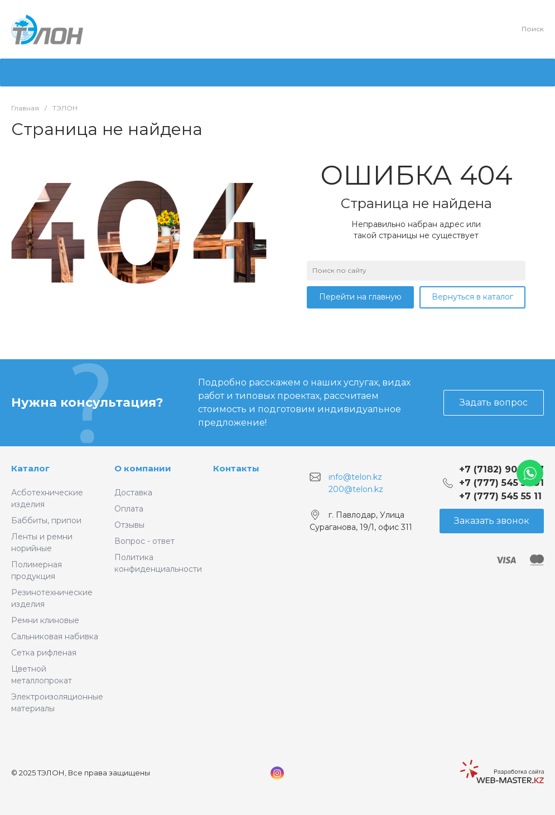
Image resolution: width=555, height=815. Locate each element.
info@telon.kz (355, 477)
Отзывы (129, 525)
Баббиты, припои (46, 520)
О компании (142, 468)
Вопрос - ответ (144, 541)
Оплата (128, 509)
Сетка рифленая (43, 653)
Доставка (133, 493)
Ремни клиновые (45, 620)
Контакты (236, 468)
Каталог (30, 468)
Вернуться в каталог (472, 297)
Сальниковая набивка (54, 636)
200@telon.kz (356, 489)
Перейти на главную (360, 297)
